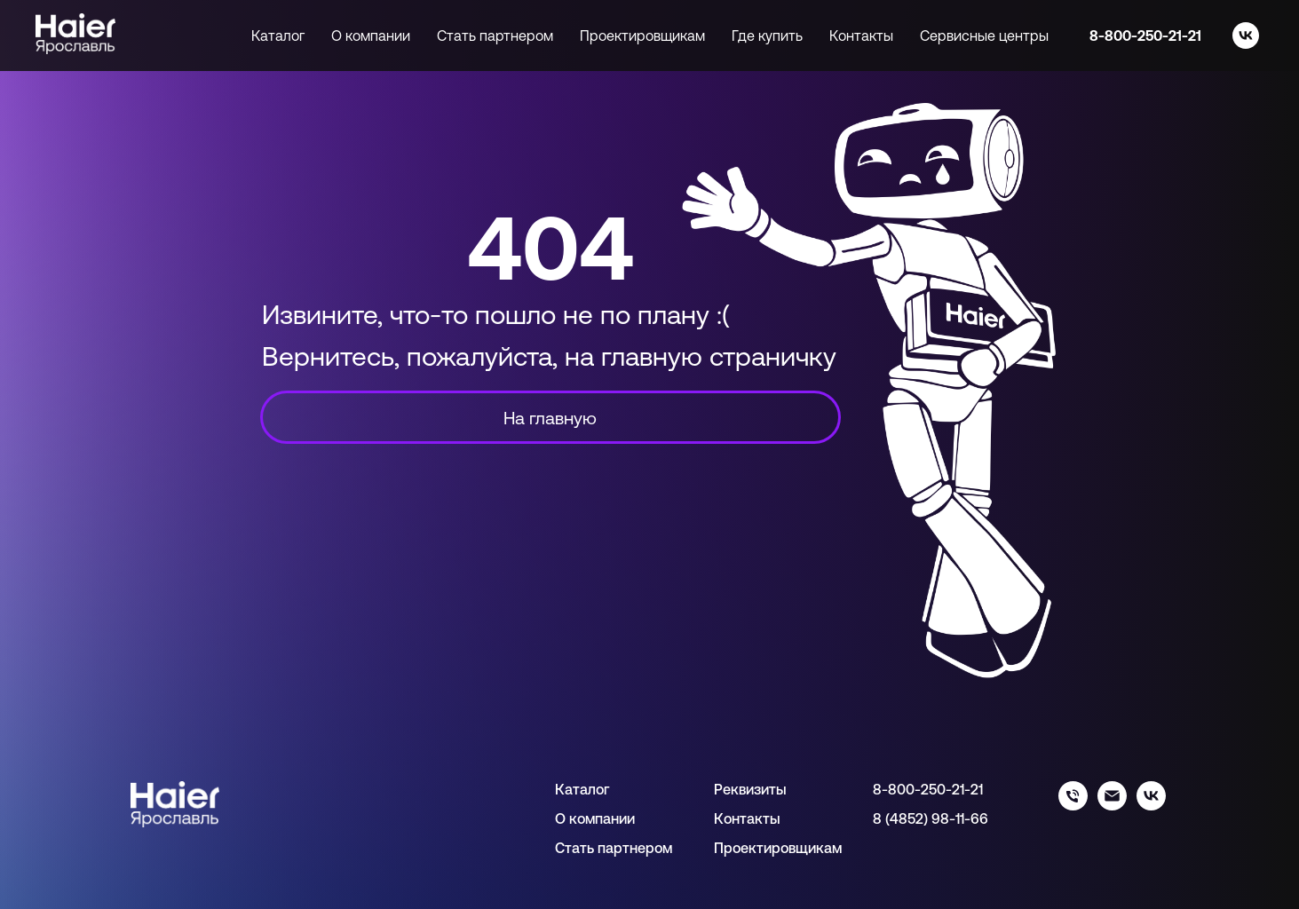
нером (651, 848)
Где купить (767, 35)
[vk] (1245, 35)
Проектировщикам (642, 35)
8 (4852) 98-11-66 (930, 818)
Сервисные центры (984, 35)
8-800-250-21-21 (1145, 35)
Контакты (861, 35)
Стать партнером (495, 35)
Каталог (582, 789)
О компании (370, 35)
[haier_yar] (1151, 805)
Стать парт (592, 848)
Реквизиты (750, 789)
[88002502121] (1073, 805)
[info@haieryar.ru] (1112, 805)
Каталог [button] (278, 35)
